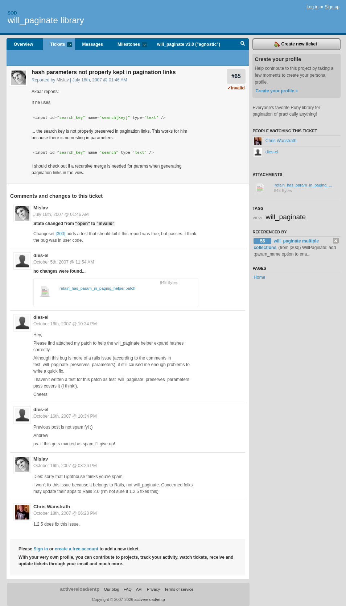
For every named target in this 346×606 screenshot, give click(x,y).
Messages (92, 44)
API (139, 589)
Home (259, 277)
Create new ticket (295, 44)
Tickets (57, 45)
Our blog (111, 589)
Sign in (40, 548)
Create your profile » (276, 90)
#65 (236, 76)
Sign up (332, 6)
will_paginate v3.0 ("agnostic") (188, 44)
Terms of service (178, 589)
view (257, 217)
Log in (312, 6)
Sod (12, 13)
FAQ (128, 589)
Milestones (128, 45)
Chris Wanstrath (51, 506)
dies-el (41, 255)
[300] (60, 233)
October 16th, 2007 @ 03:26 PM (65, 465)
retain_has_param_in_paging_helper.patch (97, 288)
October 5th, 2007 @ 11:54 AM (63, 262)
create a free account (76, 548)
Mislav (63, 80)
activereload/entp (79, 589)
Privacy (153, 589)
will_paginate (285, 217)
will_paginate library (46, 20)
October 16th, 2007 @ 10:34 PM (65, 323)
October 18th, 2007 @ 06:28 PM (65, 513)
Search (243, 44)
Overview (23, 44)
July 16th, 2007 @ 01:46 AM (61, 214)
